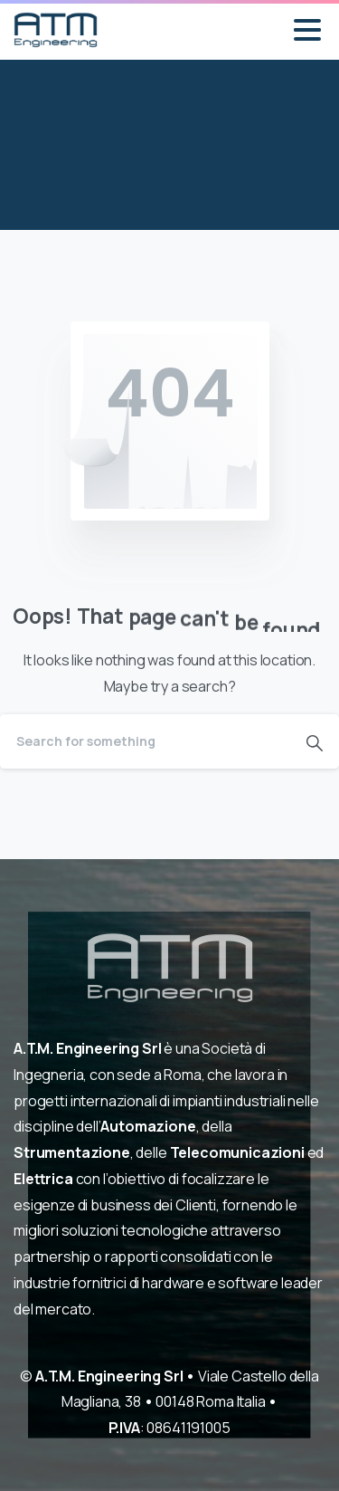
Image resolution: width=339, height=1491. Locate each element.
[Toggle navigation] (307, 29)
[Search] (145, 741)
